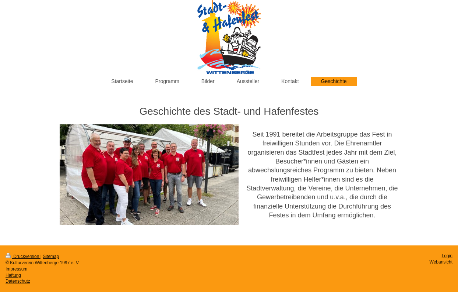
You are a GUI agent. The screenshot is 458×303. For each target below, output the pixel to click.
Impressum (16, 269)
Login (447, 255)
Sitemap (51, 256)
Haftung (13, 275)
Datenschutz (18, 281)
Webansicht (441, 262)
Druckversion (23, 256)
